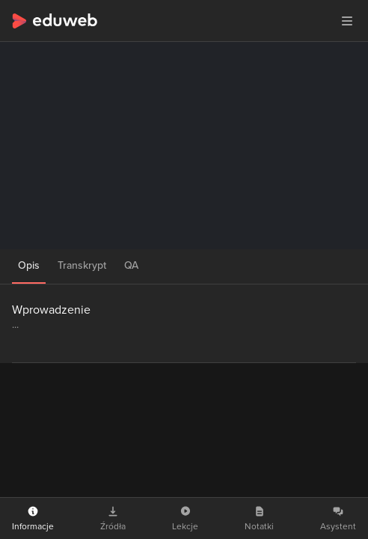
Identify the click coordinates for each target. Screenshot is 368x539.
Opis (29, 265)
